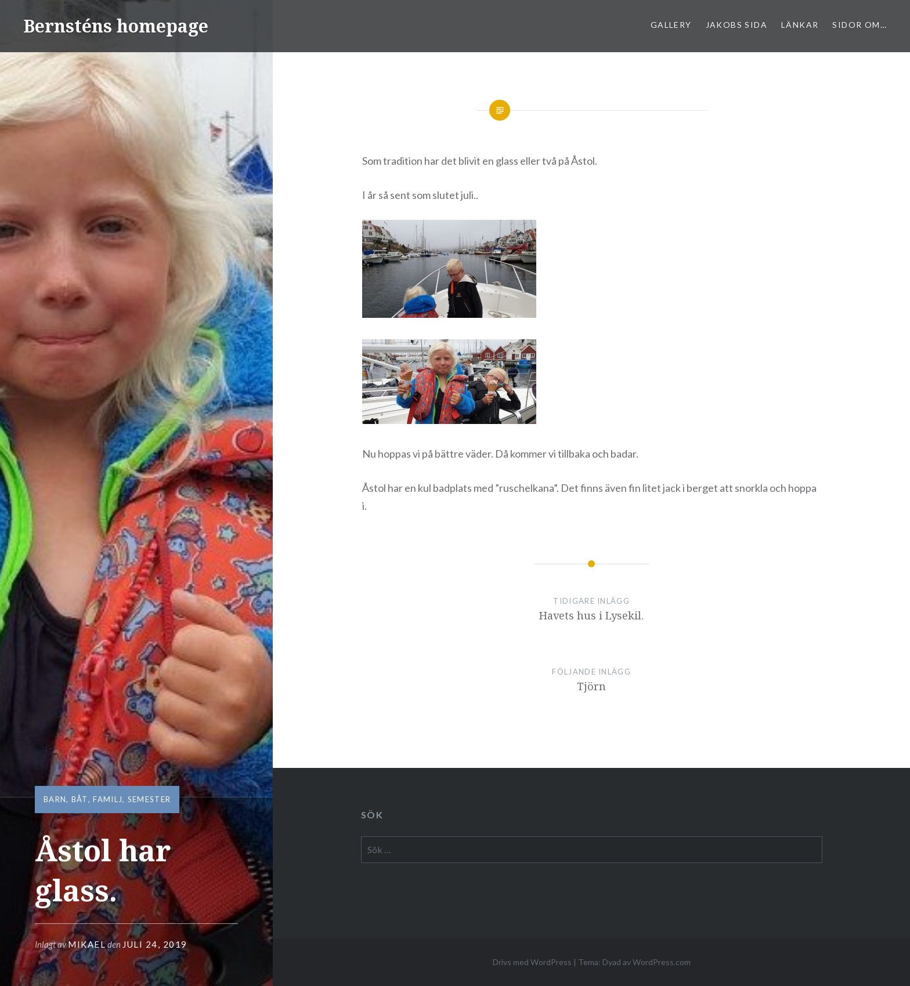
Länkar (799, 25)
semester (149, 799)
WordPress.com (662, 962)
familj (107, 799)
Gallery (671, 25)
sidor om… (859, 25)
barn (55, 799)
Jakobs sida (736, 25)
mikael (87, 944)
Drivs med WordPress (532, 962)
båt (79, 799)
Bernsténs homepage (115, 26)
